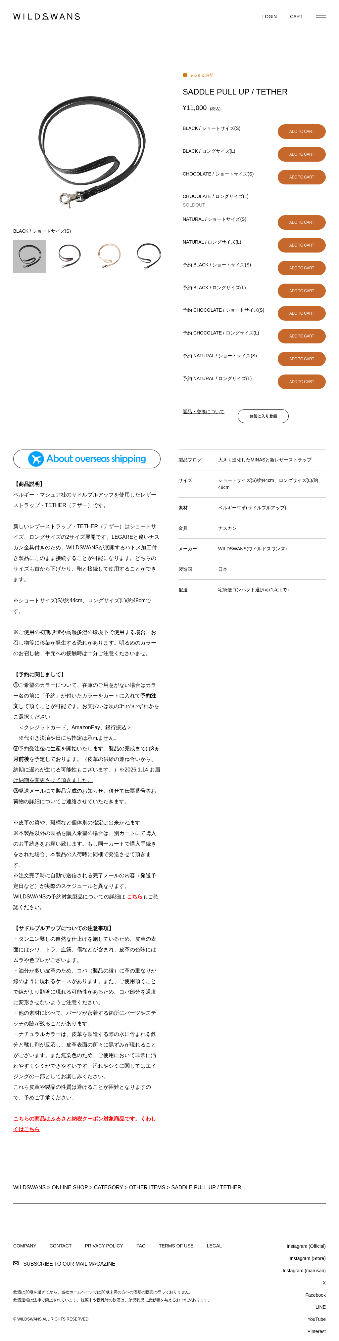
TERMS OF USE (176, 1245)
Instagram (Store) (308, 1258)
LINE (320, 1307)
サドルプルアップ (266, 507)
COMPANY (24, 1245)
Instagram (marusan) (304, 1270)
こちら (135, 896)
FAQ (141, 1245)
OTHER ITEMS (147, 1187)
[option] (91, 153)
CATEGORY (108, 1187)
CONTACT (61, 1245)
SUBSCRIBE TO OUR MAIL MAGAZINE (64, 1264)
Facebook (316, 1295)
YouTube (317, 1319)
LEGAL (214, 1245)
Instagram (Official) (306, 1246)
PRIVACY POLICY (104, 1245)
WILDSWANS (29, 1187)
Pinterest (317, 1331)
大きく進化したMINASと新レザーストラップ (265, 459)
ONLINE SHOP (70, 1187)
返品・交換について (203, 411)
